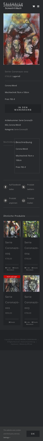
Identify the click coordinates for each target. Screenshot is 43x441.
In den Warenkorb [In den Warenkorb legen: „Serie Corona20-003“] (28, 323)
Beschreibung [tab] (8, 142)
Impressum (14, 344)
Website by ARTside (26, 344)
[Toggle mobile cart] (34, 6)
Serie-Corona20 (21, 129)
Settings (6, 437)
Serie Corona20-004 (32, 248)
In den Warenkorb (23, 108)
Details (16, 268)
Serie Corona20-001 (12, 302)
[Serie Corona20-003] (31, 283)
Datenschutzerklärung (28, 342)
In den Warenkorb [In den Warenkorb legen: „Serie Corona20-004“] (28, 269)
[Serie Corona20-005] (12, 229)
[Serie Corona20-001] (12, 283)
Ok (33, 434)
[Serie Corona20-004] (31, 229)
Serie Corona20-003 (32, 302)
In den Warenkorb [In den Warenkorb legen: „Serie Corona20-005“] (9, 269)
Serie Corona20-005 (12, 248)
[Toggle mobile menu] (38, 6)
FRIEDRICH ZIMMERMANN (28, 339)
